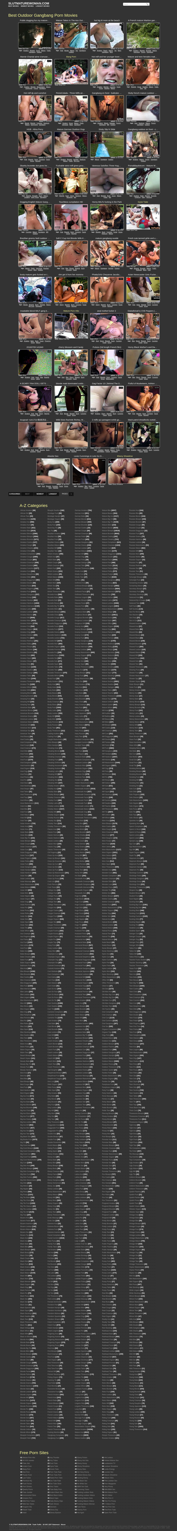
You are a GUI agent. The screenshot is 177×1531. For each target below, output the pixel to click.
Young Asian (133, 1377)
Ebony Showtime (83, 1466)
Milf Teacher (106, 806)
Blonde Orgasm (26, 1403)
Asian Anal (24, 826)
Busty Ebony (52, 705)
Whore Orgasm (134, 1308)
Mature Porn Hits (29, 1458)
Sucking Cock (134, 913)
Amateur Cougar (26, 557)
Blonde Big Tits (25, 1348)
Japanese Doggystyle (83, 1052)
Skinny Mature (134, 722)
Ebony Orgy (52, 1206)
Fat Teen (51, 1293)
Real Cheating (107, 1305)
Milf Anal (105, 710)
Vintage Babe (134, 1218)
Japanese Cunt (80, 1050)
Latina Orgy (79, 1212)
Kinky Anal (79, 1131)
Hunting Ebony (82, 1478)
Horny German (80, 844)
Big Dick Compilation (28, 1171)
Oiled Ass (105, 986)
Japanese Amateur (82, 1023)
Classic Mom (52, 844)
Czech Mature (53, 1055)
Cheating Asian (53, 748)
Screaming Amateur (136, 583)
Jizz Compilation (81, 1116)
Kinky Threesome (81, 1148)
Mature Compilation (109, 542)
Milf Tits (105, 812)
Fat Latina (51, 1273)
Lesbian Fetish (80, 1276)
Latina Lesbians (80, 1197)
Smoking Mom (134, 783)
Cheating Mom (53, 777)
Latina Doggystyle (81, 1186)
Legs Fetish (79, 1235)
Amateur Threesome (27, 681)
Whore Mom (133, 1305)
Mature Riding (107, 647)
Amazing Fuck (25, 699)
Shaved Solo (134, 661)
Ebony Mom (52, 1200)
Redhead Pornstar (108, 1363)
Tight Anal (133, 1125)
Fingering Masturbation (56, 1339)
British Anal (52, 557)
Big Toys (23, 1215)
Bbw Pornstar (25, 1018)
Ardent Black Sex (56, 1492)
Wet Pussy (133, 1284)
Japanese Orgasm (81, 1090)
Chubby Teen (52, 823)
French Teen (52, 1426)
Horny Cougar (80, 838)
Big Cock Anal (25, 1145)
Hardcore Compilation (83, 760)
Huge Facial (79, 913)
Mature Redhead (108, 644)
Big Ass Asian (25, 1099)
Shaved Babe (134, 629)
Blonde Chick (25, 1360)
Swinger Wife (134, 945)
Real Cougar (106, 1308)
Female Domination (55, 1302)
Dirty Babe (51, 1096)
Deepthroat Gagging (55, 1079)
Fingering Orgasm (54, 1342)
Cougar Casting (53, 910)
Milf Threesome (107, 809)
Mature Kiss (106, 594)
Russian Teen (134, 571)
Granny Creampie (81, 632)
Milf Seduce (106, 783)
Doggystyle (28, 88)
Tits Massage (134, 1154)
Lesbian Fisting (80, 1282)
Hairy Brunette (80, 699)
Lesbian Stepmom (81, 1357)
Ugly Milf (132, 1171)
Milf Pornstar (106, 774)
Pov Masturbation (108, 1186)
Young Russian (134, 1418)
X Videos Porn (109, 1504)
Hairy (143, 197)
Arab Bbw (24, 809)
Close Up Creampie (55, 861)
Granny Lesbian (81, 650)
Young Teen (133, 1426)
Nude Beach (106, 942)
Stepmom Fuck (134, 864)
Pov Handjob (107, 1183)
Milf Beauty (106, 719)
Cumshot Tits (52, 1018)
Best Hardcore (25, 1090)
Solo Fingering (134, 794)
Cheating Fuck (53, 760)
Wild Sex (132, 1360)
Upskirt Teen (133, 1203)
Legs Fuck (78, 1238)
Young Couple (134, 1397)
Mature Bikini (107, 525)
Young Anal (133, 1374)
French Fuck (52, 1409)
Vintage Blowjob (135, 1224)
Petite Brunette (107, 1108)
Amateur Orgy (25, 632)
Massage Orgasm (81, 1424)
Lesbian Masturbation (83, 1302)
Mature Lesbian (108, 603)
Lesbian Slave (80, 1342)
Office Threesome (108, 983)
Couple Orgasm (53, 937)
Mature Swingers (108, 687)
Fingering (137, 197)
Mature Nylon (107, 621)
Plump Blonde (107, 1119)
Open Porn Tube (110, 1513)
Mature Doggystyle (109, 554)
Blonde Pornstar (26, 1406)
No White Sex (82, 1484)
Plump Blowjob (107, 1122)
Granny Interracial (81, 647)
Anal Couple (24, 745)
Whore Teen (133, 1310)
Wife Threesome (135, 1334)
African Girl (24, 513)
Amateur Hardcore (27, 603)
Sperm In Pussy (135, 832)
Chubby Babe (53, 792)
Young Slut (133, 1421)
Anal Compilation (26, 742)
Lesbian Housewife (82, 1290)
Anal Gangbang (26, 763)
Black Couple (25, 1258)
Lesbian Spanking (81, 1351)
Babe (32, 341)
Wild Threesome (135, 1368)
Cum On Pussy (53, 997)
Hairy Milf (78, 728)
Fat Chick (51, 1267)
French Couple (53, 1406)
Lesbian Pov (79, 1331)
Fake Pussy (52, 1241)
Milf (108, 124)
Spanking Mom (134, 823)
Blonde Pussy (25, 1412)
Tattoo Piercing (134, 957)
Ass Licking (24, 945)
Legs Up (78, 1241)
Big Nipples (24, 1189)
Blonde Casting (26, 1357)
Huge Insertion (80, 916)
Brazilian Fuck (53, 539)
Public (48, 50)
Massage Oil (79, 1421)
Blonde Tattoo (25, 1424)
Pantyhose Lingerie (109, 1087)
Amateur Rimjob (26, 647)
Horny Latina (79, 850)
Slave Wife (133, 745)
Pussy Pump (106, 1282)
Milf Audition (106, 713)
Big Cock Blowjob (26, 1148)
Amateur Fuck (25, 592)
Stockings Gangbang (137, 879)
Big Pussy (24, 1195)
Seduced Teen (134, 603)
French (143, 52)
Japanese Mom (80, 1087)
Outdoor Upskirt (108, 1070)
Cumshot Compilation (55, 1012)
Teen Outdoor (134, 1061)
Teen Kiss (132, 1047)
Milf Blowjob (106, 725)
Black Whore (25, 1331)
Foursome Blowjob (54, 1389)
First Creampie (53, 1354)
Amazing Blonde (26, 693)
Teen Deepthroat (135, 1006)
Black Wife (24, 1334)
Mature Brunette (108, 534)
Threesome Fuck (135, 1119)
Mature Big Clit (107, 519)
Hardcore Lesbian (81, 763)
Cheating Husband (54, 768)
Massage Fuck (80, 1418)
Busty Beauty (52, 693)
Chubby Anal (52, 789)
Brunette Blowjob (54, 612)
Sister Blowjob (134, 684)
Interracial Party (80, 989)
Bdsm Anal (24, 1044)
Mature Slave (107, 661)
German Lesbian (81, 548)
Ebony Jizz (52, 1186)
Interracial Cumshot (82, 954)
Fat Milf (50, 1282)
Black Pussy (24, 1296)
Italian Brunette (80, 1009)
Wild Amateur (134, 1337)
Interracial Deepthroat (83, 957)
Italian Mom (79, 1021)
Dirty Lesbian (52, 1108)
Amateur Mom (25, 621)
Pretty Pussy (106, 1229)
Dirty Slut (51, 1116)
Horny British (79, 829)
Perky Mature (107, 1102)
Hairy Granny (80, 710)
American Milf (25, 725)
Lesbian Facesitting (82, 1270)
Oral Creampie (107, 1015)
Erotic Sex (51, 1221)
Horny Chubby (80, 835)
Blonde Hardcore (26, 1386)
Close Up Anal (53, 855)
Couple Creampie (54, 928)
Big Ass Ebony (25, 1113)
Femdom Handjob (54, 1308)
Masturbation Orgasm (83, 1426)
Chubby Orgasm (54, 815)
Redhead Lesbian (108, 1351)
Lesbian (91, 488)
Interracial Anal (80, 939)
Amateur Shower (26, 650)
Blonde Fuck (25, 1377)
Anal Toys (24, 797)
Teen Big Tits (134, 983)
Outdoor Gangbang (109, 1052)
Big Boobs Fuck (26, 1139)
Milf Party (105, 771)
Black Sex (24, 1299)
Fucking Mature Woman (86, 1504)
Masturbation (41, 87)
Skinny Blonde (134, 702)
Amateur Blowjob (26, 536)
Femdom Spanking (55, 1316)
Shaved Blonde (134, 641)
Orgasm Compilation (109, 1029)
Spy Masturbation (135, 847)
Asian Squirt (24, 922)
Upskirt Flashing (135, 1192)
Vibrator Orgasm (135, 1209)
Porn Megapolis (110, 1484)
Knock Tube (54, 1469)
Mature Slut (106, 664)
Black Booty (24, 1253)
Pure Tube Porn (56, 1475)
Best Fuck (24, 1087)
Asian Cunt (24, 850)
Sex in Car (133, 621)
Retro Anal (106, 1380)
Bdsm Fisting (25, 1047)
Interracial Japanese (82, 971)
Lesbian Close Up (81, 1258)
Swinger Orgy (134, 939)
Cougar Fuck (52, 916)
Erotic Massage (53, 1218)
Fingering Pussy (53, 1345)
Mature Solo (106, 670)
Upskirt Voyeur (134, 1206)
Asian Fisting (25, 861)
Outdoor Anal (107, 1041)
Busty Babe (52, 690)
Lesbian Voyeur (80, 1383)
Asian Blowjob (25, 841)
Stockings (69, 197)
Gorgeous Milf (80, 623)
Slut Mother (133, 757)
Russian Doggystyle (136, 531)
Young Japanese (135, 1406)
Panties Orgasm (108, 1079)
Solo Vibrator (134, 818)
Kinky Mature (79, 1142)
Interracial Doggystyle (83, 960)
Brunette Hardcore (54, 635)
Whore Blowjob (134, 1296)
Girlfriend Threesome (82, 594)
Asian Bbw (24, 835)
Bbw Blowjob (25, 971)
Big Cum (23, 1163)
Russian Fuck (134, 534)
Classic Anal (52, 829)
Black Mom (24, 1279)
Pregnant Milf (107, 1218)
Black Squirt (24, 1310)
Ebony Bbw (52, 1163)
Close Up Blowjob (54, 858)
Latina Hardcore (81, 1195)
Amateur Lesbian (26, 612)
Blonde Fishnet (25, 1374)
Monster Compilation (109, 876)
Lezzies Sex (108, 1472)
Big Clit (23, 1142)
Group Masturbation (82, 678)
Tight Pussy (133, 1142)
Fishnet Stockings (54, 1374)
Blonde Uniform (26, 1429)
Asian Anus (24, 829)
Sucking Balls (134, 902)
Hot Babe (78, 876)
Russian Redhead (135, 565)
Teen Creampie (134, 997)
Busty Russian (53, 725)
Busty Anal (51, 684)
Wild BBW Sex (109, 1489)
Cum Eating (52, 977)
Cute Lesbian (52, 1032)
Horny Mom (79, 858)
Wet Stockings (134, 1287)
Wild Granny (133, 1345)
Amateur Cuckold (26, 565)
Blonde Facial (25, 1371)
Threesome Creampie (137, 1116)
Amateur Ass (25, 522)
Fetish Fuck (52, 1325)
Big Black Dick (25, 1137)
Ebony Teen (52, 1212)
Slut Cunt (132, 754)
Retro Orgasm (107, 1409)
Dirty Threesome (54, 1122)
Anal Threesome (26, 794)
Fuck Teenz (81, 1507)
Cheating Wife (53, 783)
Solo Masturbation (136, 800)
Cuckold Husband (54, 968)
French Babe (52, 1400)
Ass (77, 50)
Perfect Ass (106, 1099)
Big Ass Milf (24, 1125)
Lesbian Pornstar (81, 1328)
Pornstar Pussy (107, 1160)
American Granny (26, 716)
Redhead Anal (107, 1331)
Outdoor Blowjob (108, 1044)
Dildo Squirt (52, 1090)
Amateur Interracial (27, 606)
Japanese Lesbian (81, 1073)
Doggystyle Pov (53, 1131)
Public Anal (106, 1235)
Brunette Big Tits (54, 606)
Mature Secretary (108, 652)
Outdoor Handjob (108, 1055)
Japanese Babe (80, 1032)
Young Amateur (135, 1371)
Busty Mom (52, 719)
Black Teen (24, 1319)
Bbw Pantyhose (26, 1015)
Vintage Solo (134, 1258)
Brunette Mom (53, 644)
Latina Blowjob (80, 1180)
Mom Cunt (106, 835)
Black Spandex (25, 1308)
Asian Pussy (24, 910)
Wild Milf (132, 1354)
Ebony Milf (51, 1197)
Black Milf (23, 1276)
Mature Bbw (106, 510)
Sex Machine (134, 615)
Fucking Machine (54, 1432)
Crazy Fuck (52, 945)
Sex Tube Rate (55, 1481)
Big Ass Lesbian (26, 1122)
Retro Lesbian (107, 1395)
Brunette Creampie (55, 621)
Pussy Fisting (107, 1264)
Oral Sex (105, 1026)
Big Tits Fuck (25, 1203)
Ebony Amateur (53, 1154)
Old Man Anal (107, 992)
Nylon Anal (106, 954)
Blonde (66, 50)
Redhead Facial (108, 1345)
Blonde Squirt (25, 1421)
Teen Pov (132, 1067)
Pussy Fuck (106, 1270)
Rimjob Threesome (109, 1435)
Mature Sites (109, 1478)
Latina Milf (78, 1203)
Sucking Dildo (134, 919)
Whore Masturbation (136, 1302)
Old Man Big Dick (108, 997)
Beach (105, 50)
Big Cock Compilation (28, 1151)
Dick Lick (51, 1081)
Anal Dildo (24, 751)
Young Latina (134, 1409)
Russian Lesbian (135, 542)
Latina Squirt (79, 1226)
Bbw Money (24, 1006)
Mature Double (107, 557)
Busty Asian (52, 687)
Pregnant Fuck (107, 1212)
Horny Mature (80, 852)
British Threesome (54, 592)
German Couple (81, 531)
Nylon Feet (106, 963)
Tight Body (133, 1134)
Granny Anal (79, 626)
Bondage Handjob (54, 516)
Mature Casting (107, 536)
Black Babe (24, 1244)
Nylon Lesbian (107, 968)
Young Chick (134, 1395)
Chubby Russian (54, 818)
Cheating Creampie (55, 757)
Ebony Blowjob (53, 1166)
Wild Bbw (132, 1339)
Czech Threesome (54, 1067)
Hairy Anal (78, 687)
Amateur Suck (25, 667)
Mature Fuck (106, 577)
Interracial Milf (80, 977)
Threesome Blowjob (136, 1113)
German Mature (80, 551)
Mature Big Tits (107, 522)
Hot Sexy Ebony (83, 1472)
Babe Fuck (24, 960)
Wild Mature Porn (110, 1492)
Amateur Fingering (27, 589)
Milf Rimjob (106, 780)
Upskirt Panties (134, 1197)
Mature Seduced (108, 655)
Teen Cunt (133, 1003)
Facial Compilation (54, 1235)
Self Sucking (134, 609)
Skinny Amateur (135, 690)
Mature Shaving (108, 658)
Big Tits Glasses (26, 1206)
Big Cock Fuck (25, 1157)
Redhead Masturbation (110, 1354)
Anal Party (24, 774)
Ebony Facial (52, 1174)
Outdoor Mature (108, 1061)
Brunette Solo (53, 661)
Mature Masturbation (109, 609)
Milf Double (106, 739)
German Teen (80, 565)
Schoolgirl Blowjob (136, 577)
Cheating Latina (53, 771)
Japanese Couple (81, 1044)
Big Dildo (23, 1183)
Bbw (67, 268)
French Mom (52, 1424)
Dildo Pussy (52, 1087)
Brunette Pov (52, 652)
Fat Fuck (51, 1270)
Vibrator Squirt (134, 1212)
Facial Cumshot (53, 1238)
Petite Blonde (107, 1105)
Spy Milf (132, 850)
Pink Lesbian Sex (110, 1481)
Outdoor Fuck (107, 1050)
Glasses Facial (80, 603)
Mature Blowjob (108, 531)
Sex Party (132, 618)
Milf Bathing (106, 716)
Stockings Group (135, 881)
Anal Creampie (25, 748)
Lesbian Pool (79, 1325)
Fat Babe (51, 1258)
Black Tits (23, 1325)
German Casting (81, 528)
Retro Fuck (106, 1392)
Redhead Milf (107, 1357)
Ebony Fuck (52, 1177)
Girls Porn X (108, 1498)
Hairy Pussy (79, 731)
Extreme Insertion (54, 1232)
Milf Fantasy (106, 742)
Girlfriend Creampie (82, 589)
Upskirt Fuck (134, 1195)
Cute (149, 270)
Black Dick (24, 1261)
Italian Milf (78, 1018)
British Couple (53, 563)
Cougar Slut (52, 922)
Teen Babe (133, 977)
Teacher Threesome (136, 966)
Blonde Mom (25, 1400)
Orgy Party (106, 1035)
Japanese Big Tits (81, 1035)
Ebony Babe (52, 1160)
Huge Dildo (79, 908)
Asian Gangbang (26, 867)
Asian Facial (24, 855)
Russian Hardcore (136, 539)
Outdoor (39, 52)
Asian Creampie (26, 847)
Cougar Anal (52, 908)
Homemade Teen (81, 815)
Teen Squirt (133, 1081)
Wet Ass (132, 1276)
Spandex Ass (134, 821)
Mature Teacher (108, 693)
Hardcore (46, 123)
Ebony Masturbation (55, 1192)
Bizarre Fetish (25, 1221)
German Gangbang (82, 542)
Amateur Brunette (26, 539)
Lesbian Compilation (82, 1261)
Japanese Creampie (82, 1047)
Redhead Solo (107, 1368)
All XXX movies (28, 1460)
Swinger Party (134, 942)
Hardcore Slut (80, 774)
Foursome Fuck (53, 1392)
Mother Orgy (106, 913)
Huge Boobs (79, 899)
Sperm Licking (134, 835)
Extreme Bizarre (53, 1226)
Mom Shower (107, 858)
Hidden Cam (79, 780)
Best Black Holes (56, 1495)
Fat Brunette (52, 1264)
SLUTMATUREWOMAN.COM (20, 1524)
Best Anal (23, 1073)
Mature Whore (107, 707)
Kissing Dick (79, 1154)
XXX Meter (108, 1495)
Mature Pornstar (108, 638)
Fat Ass (50, 1255)
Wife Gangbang (135, 1328)
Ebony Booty (52, 1168)
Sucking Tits (133, 925)
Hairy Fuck (79, 707)
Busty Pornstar (53, 722)
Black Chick (24, 1255)
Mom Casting (107, 826)
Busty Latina (52, 710)
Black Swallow (25, 1316)
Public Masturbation (109, 1253)
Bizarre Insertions (26, 1224)
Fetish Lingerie (53, 1331)
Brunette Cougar (54, 618)
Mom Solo (106, 861)
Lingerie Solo (79, 1400)
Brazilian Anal (53, 536)
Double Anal (52, 1134)
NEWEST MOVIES (27, 6)
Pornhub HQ (27, 1481)
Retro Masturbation (109, 1397)
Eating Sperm (53, 1151)
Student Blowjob (135, 893)
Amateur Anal (25, 519)
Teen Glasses (134, 1038)
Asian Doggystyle (26, 852)
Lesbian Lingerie (81, 1296)
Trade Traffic (37, 1524)
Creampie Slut (53, 963)
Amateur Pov (25, 638)
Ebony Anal (52, 1157)
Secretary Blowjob (136, 589)
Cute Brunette (53, 1029)
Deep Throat (35, 197)
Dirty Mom (51, 1113)
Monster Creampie (109, 879)
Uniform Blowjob (135, 1177)
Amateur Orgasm (26, 629)
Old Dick (105, 989)
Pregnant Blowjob (108, 1206)
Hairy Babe (79, 693)
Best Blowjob (25, 1081)
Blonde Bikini (25, 1351)
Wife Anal (132, 1319)
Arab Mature (24, 815)
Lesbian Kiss (79, 1293)
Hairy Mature (79, 725)
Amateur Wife (25, 690)
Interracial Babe (80, 942)
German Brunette (81, 525)
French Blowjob (53, 1403)
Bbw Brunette (25, 974)
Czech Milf (51, 1058)
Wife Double (133, 1325)
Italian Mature (80, 1015)
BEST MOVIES (13, 6)
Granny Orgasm (81, 655)
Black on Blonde (26, 1337)
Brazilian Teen (53, 551)
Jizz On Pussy (80, 1119)
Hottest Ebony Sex (84, 1475)
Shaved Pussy (134, 658)
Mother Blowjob (108, 896)
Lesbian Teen (80, 1371)
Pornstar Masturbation (110, 1154)
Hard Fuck (78, 751)
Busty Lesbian (53, 713)
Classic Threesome (55, 850)
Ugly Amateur (134, 1163)
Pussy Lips (106, 1276)
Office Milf (105, 980)
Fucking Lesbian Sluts (85, 1492)
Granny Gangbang (81, 641)
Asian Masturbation (27, 884)
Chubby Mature (53, 809)
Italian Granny (80, 1012)
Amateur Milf (25, 618)
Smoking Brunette (135, 774)
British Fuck (52, 568)
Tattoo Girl (133, 951)
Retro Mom (106, 1406)
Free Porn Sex (109, 1507)
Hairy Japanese (80, 713)
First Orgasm (52, 1360)
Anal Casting (25, 739)
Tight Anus (133, 1128)
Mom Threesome (108, 867)
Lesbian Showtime (111, 1466)
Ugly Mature (133, 1168)
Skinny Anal (133, 693)
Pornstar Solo (107, 1166)
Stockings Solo (134, 884)
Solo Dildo (133, 792)
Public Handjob (107, 1250)
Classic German (53, 835)
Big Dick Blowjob (26, 1168)
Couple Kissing (53, 934)
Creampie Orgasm (54, 957)
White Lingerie (134, 1290)
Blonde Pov (24, 1409)
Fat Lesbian (52, 1276)
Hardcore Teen (80, 777)
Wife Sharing (134, 1331)
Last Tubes (27, 1478)
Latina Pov (79, 1218)
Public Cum (106, 1238)
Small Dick (133, 760)
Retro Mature (107, 1400)
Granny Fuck (79, 638)
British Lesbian (53, 574)
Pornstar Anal (107, 1139)
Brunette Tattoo (53, 667)
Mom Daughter (107, 838)
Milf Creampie (107, 731)
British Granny (53, 571)
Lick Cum (78, 1392)
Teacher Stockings (136, 963)
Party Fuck (106, 1090)
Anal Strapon (25, 789)
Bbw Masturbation (27, 1000)
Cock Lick (51, 881)
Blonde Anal (24, 1339)
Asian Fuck (24, 864)
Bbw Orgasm (25, 1009)
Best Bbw (23, 1079)
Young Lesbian (134, 1412)
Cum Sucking (52, 1003)
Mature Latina (107, 600)
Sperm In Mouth (135, 829)
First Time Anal (53, 1366)
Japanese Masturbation (83, 1079)
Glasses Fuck (80, 606)
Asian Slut (24, 916)
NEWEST (40, 494)
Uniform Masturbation (137, 1186)
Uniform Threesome (136, 1189)
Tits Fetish (133, 1151)
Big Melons (24, 1186)
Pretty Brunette (107, 1224)
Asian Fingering (26, 858)
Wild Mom (133, 1357)
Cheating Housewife (55, 765)
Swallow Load (134, 928)
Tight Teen (133, 1145)
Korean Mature (80, 1168)
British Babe (52, 560)
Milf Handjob (106, 754)
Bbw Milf (23, 1003)
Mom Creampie (107, 832)
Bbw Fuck (24, 986)
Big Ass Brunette (26, 1108)
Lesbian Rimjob (80, 1337)
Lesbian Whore (80, 1386)
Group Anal (79, 670)
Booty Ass (51, 522)
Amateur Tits (25, 684)
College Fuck (52, 893)
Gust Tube (54, 1463)
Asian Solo (24, 919)
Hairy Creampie (80, 705)
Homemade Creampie (83, 794)
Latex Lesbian (80, 1171)
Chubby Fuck (52, 800)
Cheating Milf (52, 774)
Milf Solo (105, 786)
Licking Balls (79, 1395)
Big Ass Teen (25, 1134)
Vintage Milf (133, 1244)
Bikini (119, 50)
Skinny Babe (134, 699)
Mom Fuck (106, 844)
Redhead (139, 270)
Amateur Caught (26, 545)
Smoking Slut (134, 786)
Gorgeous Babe (80, 612)
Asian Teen (24, 925)
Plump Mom (106, 1134)
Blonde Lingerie (26, 1395)
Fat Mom (51, 1284)
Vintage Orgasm (135, 1250)
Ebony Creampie (54, 1171)
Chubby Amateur (54, 786)
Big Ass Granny (26, 1119)
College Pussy (53, 896)
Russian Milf (133, 551)
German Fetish (80, 536)
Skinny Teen (133, 731)
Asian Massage (26, 881)
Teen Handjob (134, 1044)
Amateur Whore (26, 687)
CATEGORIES (14, 494)
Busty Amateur (53, 681)
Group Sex (79, 681)
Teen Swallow (134, 1093)
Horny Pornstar (80, 864)
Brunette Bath (53, 600)
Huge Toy (78, 928)
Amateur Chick (25, 551)
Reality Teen (106, 1322)
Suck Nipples (134, 899)
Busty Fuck (52, 707)
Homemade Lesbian (82, 806)
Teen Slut (132, 1076)
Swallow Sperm (135, 931)
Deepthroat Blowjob (55, 1073)
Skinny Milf (133, 725)
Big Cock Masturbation (28, 1160)
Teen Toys (133, 1105)
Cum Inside (52, 986)
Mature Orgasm (108, 626)
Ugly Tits (132, 1174)
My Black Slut (82, 1481)
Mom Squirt (106, 864)
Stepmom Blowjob (136, 861)
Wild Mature (133, 1351)
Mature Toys (106, 699)
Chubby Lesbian (54, 806)
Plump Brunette (108, 1125)
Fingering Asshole (54, 1337)
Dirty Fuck (51, 1105)
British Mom (52, 583)
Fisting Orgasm (53, 1377)
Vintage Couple (135, 1226)
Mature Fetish (107, 565)
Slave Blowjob (134, 736)
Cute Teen (51, 1038)
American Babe (26, 707)
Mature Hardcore (108, 589)
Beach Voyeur (25, 1058)
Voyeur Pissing (134, 1270)
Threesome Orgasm (136, 1122)
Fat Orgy (51, 1287)
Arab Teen (24, 821)
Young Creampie (135, 1400)
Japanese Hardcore (82, 1061)
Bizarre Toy (24, 1235)
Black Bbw (24, 1247)
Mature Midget (107, 612)
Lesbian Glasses (81, 1284)
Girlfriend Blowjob (81, 586)
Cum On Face (53, 992)
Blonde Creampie (26, 1366)
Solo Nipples (134, 803)
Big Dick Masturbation (28, 1180)
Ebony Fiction (82, 1458)
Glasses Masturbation (83, 609)
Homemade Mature (82, 809)
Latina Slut (79, 1221)
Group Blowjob (80, 673)
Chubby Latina (53, 803)
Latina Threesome (81, 1232)
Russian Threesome (136, 574)
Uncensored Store (29, 1495)
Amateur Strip (25, 664)
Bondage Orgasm (54, 519)
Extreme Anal (52, 1224)
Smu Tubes (54, 1487)
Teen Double (134, 1015)
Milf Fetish (106, 745)
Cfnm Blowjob (53, 742)
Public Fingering (108, 1244)
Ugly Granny (134, 1166)
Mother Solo (106, 916)
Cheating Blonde (54, 751)
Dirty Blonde (52, 1099)
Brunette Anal (53, 594)
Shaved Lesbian (135, 650)
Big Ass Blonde (26, 1105)
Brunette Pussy (53, 655)
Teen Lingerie (134, 1050)
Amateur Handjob (26, 600)
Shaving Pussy (134, 670)
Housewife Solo (80, 893)
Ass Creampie (25, 934)
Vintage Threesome (136, 1264)
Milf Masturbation (108, 763)
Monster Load (107, 884)
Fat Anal (51, 1253)
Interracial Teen (80, 994)
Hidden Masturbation (82, 783)
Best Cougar (25, 1084)
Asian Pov (24, 908)
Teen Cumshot (134, 1000)
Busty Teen (52, 728)
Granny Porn (82, 1510)
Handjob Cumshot (81, 742)
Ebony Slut (52, 1209)
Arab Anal (24, 806)
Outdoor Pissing (108, 1064)
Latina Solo (79, 1224)
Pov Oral (105, 1189)
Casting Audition (54, 734)
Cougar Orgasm (53, 919)
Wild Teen (132, 1366)
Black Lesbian (25, 1270)
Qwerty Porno (28, 1489)
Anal (61, 50)
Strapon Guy (134, 890)
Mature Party (107, 635)
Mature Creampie (108, 545)
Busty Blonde (52, 696)
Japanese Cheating (82, 1041)
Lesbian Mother (80, 1310)
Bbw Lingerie (25, 997)
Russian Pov (134, 563)
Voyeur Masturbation (137, 1267)
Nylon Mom (106, 971)
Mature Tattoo (107, 690)
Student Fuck (134, 896)
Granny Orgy (79, 658)
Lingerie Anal (79, 1397)
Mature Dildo (106, 551)
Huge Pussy (79, 922)
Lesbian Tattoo (80, 1368)
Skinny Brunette (135, 707)
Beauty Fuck (25, 1067)
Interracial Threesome (83, 997)
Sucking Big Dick (135, 908)
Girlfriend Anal (80, 583)
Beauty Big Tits (25, 1064)
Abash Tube (27, 1510)
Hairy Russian (80, 734)
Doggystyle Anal (53, 1125)
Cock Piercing (53, 884)
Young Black (133, 1386)
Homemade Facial (81, 797)
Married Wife (79, 1415)
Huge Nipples (80, 919)
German (110, 268)
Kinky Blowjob (80, 1134)
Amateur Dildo (25, 577)
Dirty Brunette (53, 1102)
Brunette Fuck (53, 629)
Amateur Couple (26, 560)
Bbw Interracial (25, 989)
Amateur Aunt (25, 525)
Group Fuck (79, 676)
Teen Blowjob (134, 986)
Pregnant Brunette (108, 1209)
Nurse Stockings (108, 951)
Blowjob (32, 50)
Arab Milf (23, 818)
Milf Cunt (105, 734)
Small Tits (132, 765)
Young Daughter (135, 1403)
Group (38, 50)
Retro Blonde (107, 1383)
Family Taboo (52, 1247)
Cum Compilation (54, 974)
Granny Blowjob (81, 629)
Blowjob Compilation (27, 1435)
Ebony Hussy (82, 1463)
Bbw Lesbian (25, 994)
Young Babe (133, 1380)
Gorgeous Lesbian (81, 621)
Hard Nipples (79, 754)
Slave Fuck (133, 739)
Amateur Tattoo (26, 676)
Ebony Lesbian (53, 1189)
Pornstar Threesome (109, 1171)
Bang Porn (27, 1469)
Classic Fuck (52, 832)
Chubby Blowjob (54, 794)
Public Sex (106, 1255)
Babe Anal (24, 951)
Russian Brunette (135, 522)
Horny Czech (79, 841)
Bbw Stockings (25, 1032)
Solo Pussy (133, 809)
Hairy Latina (79, 716)
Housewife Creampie (82, 881)
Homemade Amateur (82, 789)
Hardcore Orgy (80, 771)
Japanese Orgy (80, 1093)
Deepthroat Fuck (54, 1076)
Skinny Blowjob (134, 705)
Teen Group (133, 1041)
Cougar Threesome (55, 925)
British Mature (53, 577)
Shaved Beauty (134, 635)
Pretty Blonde (107, 1221)
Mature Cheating (108, 539)
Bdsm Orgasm (25, 1050)
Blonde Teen (25, 1426)
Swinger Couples (135, 937)
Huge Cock (79, 902)
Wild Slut (132, 1363)
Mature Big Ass (107, 516)
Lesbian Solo (79, 1348)
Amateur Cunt (25, 571)
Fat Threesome (53, 1296)
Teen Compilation (135, 994)
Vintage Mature (134, 1241)
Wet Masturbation (135, 1279)
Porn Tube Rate (56, 1472)
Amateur (25, 50)
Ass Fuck (23, 942)
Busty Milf (51, 716)
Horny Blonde (80, 826)
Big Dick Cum (25, 1174)
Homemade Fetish (81, 800)
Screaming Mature (136, 586)
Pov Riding (106, 1195)
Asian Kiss (24, 876)
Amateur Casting (26, 542)
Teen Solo (133, 1079)
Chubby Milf (52, 812)
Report (21, 46)
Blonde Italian (25, 1389)
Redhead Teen (107, 1371)
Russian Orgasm (135, 560)
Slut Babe (132, 751)
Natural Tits (106, 937)
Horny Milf (78, 855)
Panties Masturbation (110, 1076)
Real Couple (106, 1310)
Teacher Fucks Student (137, 960)
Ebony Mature (53, 1195)
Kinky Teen (79, 1145)
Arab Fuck (24, 812)
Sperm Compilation (136, 826)
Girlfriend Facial (80, 592)
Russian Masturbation (137, 545)
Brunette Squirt (53, 664)
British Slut (51, 586)
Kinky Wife (79, 1151)
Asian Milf (24, 890)
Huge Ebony (79, 910)
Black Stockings (26, 1313)
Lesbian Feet (79, 1273)
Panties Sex (106, 1081)
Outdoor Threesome (109, 1067)
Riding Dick (106, 1424)
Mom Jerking (107, 847)
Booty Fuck (52, 525)
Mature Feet (106, 563)
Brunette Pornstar (54, 650)
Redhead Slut (107, 1366)
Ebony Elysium (55, 1513)
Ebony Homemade (54, 1183)
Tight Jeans (133, 1137)
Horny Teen (79, 870)
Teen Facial (133, 1018)
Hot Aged (80, 1513)
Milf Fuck (105, 748)
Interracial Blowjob (81, 945)
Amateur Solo (25, 655)
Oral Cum (105, 1018)
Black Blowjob (25, 1250)
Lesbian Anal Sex (81, 1244)
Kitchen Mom (79, 1163)
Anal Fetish (24, 754)
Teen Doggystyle (135, 1012)
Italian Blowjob (80, 1006)
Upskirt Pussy (134, 1200)
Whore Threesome (136, 1313)
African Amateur (26, 510)
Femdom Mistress (54, 1313)
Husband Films (80, 931)
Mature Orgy (106, 629)
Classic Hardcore (54, 838)
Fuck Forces (27, 1484)
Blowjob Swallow (54, 510)
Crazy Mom (52, 951)
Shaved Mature (134, 652)
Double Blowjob (53, 1137)
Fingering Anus (53, 1334)
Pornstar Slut (107, 1163)
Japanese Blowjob (81, 1038)
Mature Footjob (107, 574)
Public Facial (106, 1241)
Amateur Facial (26, 586)
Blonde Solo (24, 1418)
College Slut (52, 899)
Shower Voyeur (134, 681)
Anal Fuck (24, 760)
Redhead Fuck (107, 1348)
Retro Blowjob (107, 1386)
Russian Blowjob (135, 519)
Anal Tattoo (24, 792)
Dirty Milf (51, 1110)
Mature (43, 50)
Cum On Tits (52, 1000)
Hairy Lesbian (80, 719)
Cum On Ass (52, 989)
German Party (80, 560)
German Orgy (80, 557)
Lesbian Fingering (81, 1279)
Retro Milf (105, 1403)
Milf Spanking (107, 789)
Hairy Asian (79, 690)
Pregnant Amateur (108, 1203)
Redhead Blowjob (108, 1337)
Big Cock (77, 161)
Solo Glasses (134, 797)
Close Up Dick (53, 867)
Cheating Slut (53, 780)
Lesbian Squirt (80, 1354)
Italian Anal (79, 1003)
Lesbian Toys (79, 1380)
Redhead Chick (107, 1339)
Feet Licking (52, 1299)
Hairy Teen (79, 736)
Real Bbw (105, 1293)
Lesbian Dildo (80, 1267)
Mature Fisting (107, 571)
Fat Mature (52, 1279)
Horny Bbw (79, 823)
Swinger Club (134, 934)
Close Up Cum (53, 864)
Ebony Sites (81, 1469)
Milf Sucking (106, 800)
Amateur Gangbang (27, 594)
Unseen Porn (27, 1498)
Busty (36, 159)
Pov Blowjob (106, 1174)
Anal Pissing (24, 777)
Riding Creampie (108, 1421)
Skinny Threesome (136, 734)
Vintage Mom (134, 1247)
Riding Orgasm (107, 1432)
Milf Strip (105, 797)
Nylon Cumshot (107, 960)
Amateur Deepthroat (27, 574)
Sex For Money (134, 612)
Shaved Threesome (136, 667)
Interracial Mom (80, 980)
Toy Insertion (134, 1157)
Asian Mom (24, 893)
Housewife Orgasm (82, 890)
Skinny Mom (133, 728)
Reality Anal (106, 1319)
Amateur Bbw (25, 531)
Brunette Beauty (53, 603)
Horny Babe (79, 821)
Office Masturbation (109, 977)
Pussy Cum (106, 1261)
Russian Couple (135, 528)
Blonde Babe (25, 1342)
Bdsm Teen (24, 1052)
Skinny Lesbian (134, 716)
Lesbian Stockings (81, 1360)
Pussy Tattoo (106, 1287)
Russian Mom (134, 554)
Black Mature (25, 1273)
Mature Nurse (107, 618)
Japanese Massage (82, 1076)
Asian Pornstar (25, 905)
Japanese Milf (80, 1084)
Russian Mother (135, 557)
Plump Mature (107, 1128)
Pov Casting (106, 1177)
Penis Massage (107, 1096)
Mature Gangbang (108, 580)
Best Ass (23, 1076)
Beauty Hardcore (26, 1070)
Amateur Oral (25, 626)
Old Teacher (106, 1009)
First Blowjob (52, 1351)
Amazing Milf (25, 702)
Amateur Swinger (26, 673)
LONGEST (53, 494)
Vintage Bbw (134, 1221)
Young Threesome (136, 1429)
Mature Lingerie (108, 606)
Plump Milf (106, 1131)
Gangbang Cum (53, 1438)
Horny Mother (80, 861)
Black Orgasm (25, 1284)
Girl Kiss (78, 580)
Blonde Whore (25, 1432)
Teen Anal (133, 971)
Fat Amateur (52, 1250)
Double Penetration (55, 1142)
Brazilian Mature (54, 545)
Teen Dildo (133, 1009)
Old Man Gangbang (109, 1003)
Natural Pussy (107, 931)
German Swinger (81, 563)
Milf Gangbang (107, 751)
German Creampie (81, 534)
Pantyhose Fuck (108, 1084)
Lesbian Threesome (82, 1374)
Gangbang (32, 52)
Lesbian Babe (80, 1250)
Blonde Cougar (25, 1363)
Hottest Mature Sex (111, 1460)
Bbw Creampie (25, 980)
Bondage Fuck (53, 513)
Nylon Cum (106, 957)
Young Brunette (135, 1392)
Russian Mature (135, 548)
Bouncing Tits (53, 528)
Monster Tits (106, 890)
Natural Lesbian (108, 925)
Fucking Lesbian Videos (86, 1495)
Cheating (27, 197)
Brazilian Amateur (54, 534)
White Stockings (135, 1293)
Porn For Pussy (110, 1501)
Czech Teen (52, 1064)
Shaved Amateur (135, 623)
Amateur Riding (26, 644)
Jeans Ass (78, 1110)
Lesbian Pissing (80, 1322)
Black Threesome (26, 1322)
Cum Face (51, 980)
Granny (30, 270)
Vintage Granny (135, 1232)
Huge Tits (78, 925)
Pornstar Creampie (109, 1148)
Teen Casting (134, 989)
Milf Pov (105, 777)
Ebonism (53, 1507)
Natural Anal (106, 919)
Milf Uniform (106, 815)
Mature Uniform (108, 702)
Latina (38, 379)
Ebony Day (54, 1510)
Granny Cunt (79, 635)
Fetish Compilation (54, 1322)
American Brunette (27, 713)
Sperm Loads (134, 838)
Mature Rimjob (107, 650)
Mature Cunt (106, 548)
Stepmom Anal (134, 858)
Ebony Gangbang (54, 1180)
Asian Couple (25, 844)
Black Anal (24, 1238)
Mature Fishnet (107, 568)
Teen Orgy (133, 1058)
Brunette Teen (53, 670)
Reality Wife (106, 1325)
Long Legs (79, 1412)
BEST (27, 494)
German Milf (79, 554)
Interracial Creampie (82, 951)
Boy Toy (50, 531)
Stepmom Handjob (136, 867)
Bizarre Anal (24, 1218)
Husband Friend (81, 934)
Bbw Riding (24, 1023)
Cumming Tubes (83, 1489)
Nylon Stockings (108, 974)
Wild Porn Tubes (29, 1501)
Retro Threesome (108, 1415)
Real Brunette (107, 1299)
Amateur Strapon (26, 661)
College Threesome (55, 905)
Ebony (62, 305)
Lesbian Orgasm (81, 1313)
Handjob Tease (80, 745)
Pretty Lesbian (107, 1226)
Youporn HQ (27, 1507)
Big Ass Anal (25, 1096)
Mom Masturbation (109, 850)
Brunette (148, 50)
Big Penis (23, 1192)
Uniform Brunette (135, 1180)
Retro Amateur (107, 1377)
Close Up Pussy (53, 879)
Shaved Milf (133, 655)
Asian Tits (24, 928)
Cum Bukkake (53, 971)
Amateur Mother (26, 623)
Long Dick (78, 1409)
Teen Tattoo (133, 1096)
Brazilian (46, 268)
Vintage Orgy (134, 1253)
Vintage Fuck (134, 1229)
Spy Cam (132, 844)
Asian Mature (25, 887)
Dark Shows (54, 1504)
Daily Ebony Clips (56, 1501)
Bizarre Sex (24, 1232)
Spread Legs (134, 841)
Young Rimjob (134, 1415)
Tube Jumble (27, 1492)
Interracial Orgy (80, 986)
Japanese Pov (80, 1096)
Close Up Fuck (53, 870)
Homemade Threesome (83, 818)
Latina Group (79, 1192)
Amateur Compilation (28, 554)
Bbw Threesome (26, 1041)
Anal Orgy (24, 771)
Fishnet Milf (52, 1371)
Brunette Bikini (53, 609)
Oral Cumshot (107, 1021)
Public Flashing (107, 1247)
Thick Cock (133, 1110)
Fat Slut (50, 1290)
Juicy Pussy (79, 1128)
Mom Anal (105, 821)
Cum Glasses (53, 983)
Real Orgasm (107, 1316)
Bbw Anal (23, 968)
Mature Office (107, 623)
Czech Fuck (52, 1050)
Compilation (100, 451)
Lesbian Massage (81, 1299)
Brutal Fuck (52, 678)
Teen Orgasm (134, 1055)
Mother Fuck (106, 905)
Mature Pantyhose (108, 632)
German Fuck (80, 539)
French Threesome (55, 1429)
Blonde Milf (24, 1397)
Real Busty (106, 1302)
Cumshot (112, 87)
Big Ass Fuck (25, 1116)
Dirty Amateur (53, 1093)
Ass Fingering (25, 937)
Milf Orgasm (106, 765)
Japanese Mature (81, 1081)
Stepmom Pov (134, 870)
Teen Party (133, 1064)
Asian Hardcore (26, 873)
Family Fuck (52, 1244)
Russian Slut (134, 568)
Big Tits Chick (25, 1200)
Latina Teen (79, 1229)
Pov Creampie (107, 1180)
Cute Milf (51, 1035)
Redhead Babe (107, 1334)
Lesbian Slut (79, 1345)
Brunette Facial (53, 626)
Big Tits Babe (25, 1197)
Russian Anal (134, 510)
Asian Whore (25, 931)
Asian (142, 196)
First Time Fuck (53, 1368)
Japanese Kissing (81, 1070)
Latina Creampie (81, 1183)
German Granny (81, 545)
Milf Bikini (105, 722)
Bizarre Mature (25, 1229)
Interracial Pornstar (82, 992)
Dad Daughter (53, 1070)
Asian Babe (24, 832)
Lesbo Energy (109, 1469)
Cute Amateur (53, 1021)
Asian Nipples (25, 896)
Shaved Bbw (134, 632)
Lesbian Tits (79, 1377)
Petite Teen (106, 1110)
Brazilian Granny (54, 542)
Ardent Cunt (27, 1466)
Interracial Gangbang (82, 968)
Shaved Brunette (135, 644)
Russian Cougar (135, 525)
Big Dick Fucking (26, 1177)
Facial (118, 87)
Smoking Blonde (135, 768)
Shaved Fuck (134, 647)
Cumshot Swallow (54, 1015)
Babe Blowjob (25, 954)
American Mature (26, 722)
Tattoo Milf (133, 954)
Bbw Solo (23, 1026)
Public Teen (106, 1258)
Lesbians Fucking (81, 1389)
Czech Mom (52, 1061)
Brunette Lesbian (54, 638)
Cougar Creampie (54, 913)
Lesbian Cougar (81, 1264)
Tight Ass (132, 1131)
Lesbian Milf (79, 1305)
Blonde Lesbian (26, 1392)
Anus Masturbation (27, 803)
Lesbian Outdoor (81, 1319)
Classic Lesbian (53, 841)
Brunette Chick (53, 615)
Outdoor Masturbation (110, 1058)
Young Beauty (134, 1383)
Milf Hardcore (107, 757)
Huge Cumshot (80, 905)
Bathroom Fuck (26, 966)
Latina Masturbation (82, 1200)
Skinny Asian (134, 696)
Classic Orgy (52, 847)
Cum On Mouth (53, 994)
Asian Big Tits (25, 838)
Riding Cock (106, 1418)
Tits (115, 50)
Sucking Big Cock (135, 905)
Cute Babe (51, 1023)
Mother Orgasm (108, 910)
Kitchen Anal (79, 1157)
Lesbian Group (80, 1287)
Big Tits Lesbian (26, 1209)
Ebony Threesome (54, 1215)
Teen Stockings (134, 1084)
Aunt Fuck (24, 948)
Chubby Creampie (54, 797)
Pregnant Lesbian (108, 1215)
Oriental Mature (108, 1038)
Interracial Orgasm (81, 983)
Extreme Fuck (53, 1229)
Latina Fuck (79, 1189)
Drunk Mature (53, 1145)
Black (71, 124)
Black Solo (24, 1305)
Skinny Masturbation (136, 719)
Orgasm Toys (107, 1032)
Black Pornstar (25, 1290)
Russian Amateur (108, 1438)
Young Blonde (134, 1389)
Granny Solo (79, 661)
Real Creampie (107, 1313)
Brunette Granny (54, 632)
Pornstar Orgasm (108, 1157)
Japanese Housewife (82, 1064)
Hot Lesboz (108, 1458)
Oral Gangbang (107, 1023)
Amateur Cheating (27, 548)
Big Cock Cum (25, 1154)
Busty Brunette (53, 699)
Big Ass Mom (25, 1128)
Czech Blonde (53, 1044)
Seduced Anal (134, 597)
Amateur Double (26, 583)
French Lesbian (53, 1415)
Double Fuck (52, 1139)
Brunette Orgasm (54, 647)
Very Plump (108, 1487)
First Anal (51, 1348)
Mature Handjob (108, 586)
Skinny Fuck (133, 710)
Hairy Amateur (80, 684)
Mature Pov (106, 641)
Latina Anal (79, 1174)
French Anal (52, 1397)
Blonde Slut (24, 1415)
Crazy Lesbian (53, 948)
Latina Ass (78, 1177)
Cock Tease (52, 887)
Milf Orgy (105, 768)
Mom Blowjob (107, 823)
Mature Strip (106, 678)
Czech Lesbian (53, 1052)
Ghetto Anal (79, 571)
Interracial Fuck (80, 966)
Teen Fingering (134, 1023)
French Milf (52, 1421)
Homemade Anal (81, 792)
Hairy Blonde (79, 696)
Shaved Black (134, 638)
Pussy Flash (106, 1267)
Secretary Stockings (136, 594)
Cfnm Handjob (53, 745)
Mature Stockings (108, 676)
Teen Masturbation (136, 1052)
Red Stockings (107, 1328)
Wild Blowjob (134, 1342)
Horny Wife (79, 873)
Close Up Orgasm (54, 876)
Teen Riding (133, 1073)
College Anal (52, 890)
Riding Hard (106, 1429)
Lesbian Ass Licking (82, 1247)
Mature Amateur (81, 1429)
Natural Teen (106, 934)
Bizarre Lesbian (26, 1226)
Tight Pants (133, 1139)
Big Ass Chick (25, 1110)
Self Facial (133, 606)
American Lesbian (27, 719)
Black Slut (24, 1302)
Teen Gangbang (135, 1035)
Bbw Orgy (24, 1012)
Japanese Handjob (82, 1058)
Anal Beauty (24, 736)
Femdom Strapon (54, 1319)
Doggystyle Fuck (54, 1128)
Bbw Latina (24, 992)
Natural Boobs (107, 922)
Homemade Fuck (81, 803)
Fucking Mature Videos (85, 1501)
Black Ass (24, 1241)
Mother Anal (106, 893)
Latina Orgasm (80, 1209)
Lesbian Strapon (81, 1363)
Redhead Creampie (109, 1342)
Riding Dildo (106, 1426)
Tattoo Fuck (133, 948)
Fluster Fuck (27, 1475)
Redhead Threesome (110, 1374)
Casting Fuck (52, 736)
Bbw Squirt (24, 1029)
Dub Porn (26, 1472)
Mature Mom (106, 615)
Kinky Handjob (80, 1137)
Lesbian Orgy (80, 1316)
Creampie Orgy (53, 960)
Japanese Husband (82, 1067)
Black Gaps (54, 1498)
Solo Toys (132, 815)
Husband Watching (82, 937)
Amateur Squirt (25, 658)
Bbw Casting (25, 977)
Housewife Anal (80, 879)
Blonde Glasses (26, 1380)
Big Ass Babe (25, 1102)
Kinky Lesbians (80, 1139)
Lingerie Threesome (82, 1406)
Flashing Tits (52, 1380)
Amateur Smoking (26, 652)
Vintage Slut (133, 1255)
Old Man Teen (107, 1006)
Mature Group (107, 583)
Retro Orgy (106, 1412)
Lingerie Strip (80, 1403)
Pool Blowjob (107, 1137)
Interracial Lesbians (82, 974)
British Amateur (53, 554)
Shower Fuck (134, 673)
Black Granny (25, 1267)
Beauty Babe (25, 1061)
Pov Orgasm (106, 1192)
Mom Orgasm (107, 852)
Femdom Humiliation (55, 1310)
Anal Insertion (25, 765)
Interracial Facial (81, 963)
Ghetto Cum (79, 574)
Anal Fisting (24, 757)
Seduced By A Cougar (137, 600)
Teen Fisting (133, 1029)
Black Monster (25, 1282)
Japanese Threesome (83, 1108)
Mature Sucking (108, 681)
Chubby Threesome (55, 826)
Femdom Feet (53, 1305)
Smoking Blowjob (135, 771)
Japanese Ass (80, 1029)
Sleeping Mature (135, 748)
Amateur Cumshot (27, 568)
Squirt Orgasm (134, 852)
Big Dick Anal (25, 1166)
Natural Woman (108, 939)
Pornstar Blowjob (108, 1145)
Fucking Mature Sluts (85, 1498)
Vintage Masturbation (137, 1238)
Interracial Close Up (82, 948)
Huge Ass (78, 896)
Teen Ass (132, 974)
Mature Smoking (108, 667)
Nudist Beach (107, 945)
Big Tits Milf (24, 1212)
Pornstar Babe (107, 1142)
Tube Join (26, 1463)
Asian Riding (25, 913)
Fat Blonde (52, 1261)
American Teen (25, 734)
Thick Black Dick (135, 1108)
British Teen (52, 589)
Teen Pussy (133, 1070)
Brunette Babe (53, 597)
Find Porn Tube (110, 1510)
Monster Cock (107, 873)
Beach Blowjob (25, 1055)
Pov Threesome (108, 1200)
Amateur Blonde (26, 534)
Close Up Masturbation (56, 873)
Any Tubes (54, 1460)
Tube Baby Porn (56, 1489)
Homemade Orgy (81, 812)
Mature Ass (79, 1435)
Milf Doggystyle (107, 736)
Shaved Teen (134, 664)
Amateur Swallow (26, 670)
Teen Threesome (135, 1099)
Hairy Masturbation (82, 722)
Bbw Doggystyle (26, 983)
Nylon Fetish (106, 966)
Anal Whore (24, 800)
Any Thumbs (54, 1458)
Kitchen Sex (79, 1166)
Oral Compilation (108, 1012)
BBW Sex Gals (82, 1487)
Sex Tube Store (55, 1484)
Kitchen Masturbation (82, 1160)
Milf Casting (106, 728)
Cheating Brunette (54, 754)
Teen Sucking (134, 1090)
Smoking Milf (134, 780)
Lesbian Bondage (81, 1255)
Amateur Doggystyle (27, 580)
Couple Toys (52, 942)
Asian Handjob (25, 870)
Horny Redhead (80, 867)
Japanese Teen (80, 1105)
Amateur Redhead (27, 641)
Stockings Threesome (137, 887)
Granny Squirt (80, 664)
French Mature (53, 1418)
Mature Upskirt (107, 705)
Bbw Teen (24, 1038)
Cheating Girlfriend (54, 763)
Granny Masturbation (82, 652)
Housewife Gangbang (83, 884)
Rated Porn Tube (56, 1478)
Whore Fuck (133, 1299)
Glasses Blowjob (81, 600)
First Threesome (54, 1363)
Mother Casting (107, 899)
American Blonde (26, 710)
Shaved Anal (134, 626)
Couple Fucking (53, 931)
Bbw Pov (23, 1021)
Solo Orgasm (134, 806)
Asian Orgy (24, 902)
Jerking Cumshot (81, 1113)
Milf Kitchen (106, 760)
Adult (24, 1513)
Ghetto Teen (79, 577)
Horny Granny (80, 847)
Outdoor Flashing (108, 1047)
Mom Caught (107, 829)
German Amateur (81, 510)
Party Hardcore (107, 1093)
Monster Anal (107, 870)
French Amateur (53, 1395)
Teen (141, 88)
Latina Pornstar (80, 1215)
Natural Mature (107, 928)
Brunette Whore (53, 676)
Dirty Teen (51, 1119)
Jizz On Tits (79, 1122)
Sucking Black (134, 910)
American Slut (25, 731)
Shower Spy (133, 678)
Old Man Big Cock (108, 994)
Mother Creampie (108, 902)
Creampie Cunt (53, 954)
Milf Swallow (106, 803)
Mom (111, 52)
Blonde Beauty (25, 1345)
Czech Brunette (53, 1047)
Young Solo (133, 1424)
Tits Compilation (135, 1148)
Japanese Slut (80, 1099)
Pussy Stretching (108, 1284)
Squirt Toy (133, 855)
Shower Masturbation (137, 676)
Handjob (106, 88)
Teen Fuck (133, 1032)
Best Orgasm (25, 1093)
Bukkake (112, 123)
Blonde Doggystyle (27, 1368)
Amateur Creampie (27, 563)
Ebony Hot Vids (83, 1460)
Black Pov (24, 1293)
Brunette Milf (52, 641)
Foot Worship (52, 1386)
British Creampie (54, 565)
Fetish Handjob (53, 1328)
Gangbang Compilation (56, 1435)
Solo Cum (133, 789)
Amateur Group (26, 597)
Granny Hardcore (81, 644)
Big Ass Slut (24, 1131)
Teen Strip (133, 1087)
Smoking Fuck (134, 777)
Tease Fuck (133, 968)
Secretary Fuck (134, 592)
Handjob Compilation (82, 739)
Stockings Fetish (135, 876)
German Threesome (82, 568)
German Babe (80, 516)
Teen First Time (135, 1026)
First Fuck (51, 1357)
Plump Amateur (107, 1116)
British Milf (51, 580)
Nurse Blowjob (107, 948)
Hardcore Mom (80, 765)
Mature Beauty (107, 513)
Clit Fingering (52, 852)
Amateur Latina (26, 609)
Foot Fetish (52, 1383)
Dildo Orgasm (53, 1084)
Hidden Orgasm (80, 786)
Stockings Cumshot (136, 873)
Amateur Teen (25, 678)
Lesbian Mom (80, 1308)
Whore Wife (133, 1316)
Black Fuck (24, 1264)
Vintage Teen (134, 1261)
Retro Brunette (107, 1389)
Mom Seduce (107, 855)
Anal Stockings (25, 786)
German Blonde (80, 519)
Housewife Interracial (82, 887)
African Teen (25, 516)
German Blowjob (81, 522)
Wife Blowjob (134, 1322)
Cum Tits (51, 1009)
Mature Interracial (108, 592)
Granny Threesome (82, 667)
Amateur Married (26, 615)
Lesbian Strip (79, 1366)
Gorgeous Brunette (82, 618)
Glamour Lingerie (81, 597)
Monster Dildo (107, 881)
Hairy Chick (79, 702)
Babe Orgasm (25, 963)
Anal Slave (24, 783)
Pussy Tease (106, 1290)
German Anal (79, 513)
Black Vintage (25, 1328)
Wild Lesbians (134, 1348)
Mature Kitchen (107, 597)
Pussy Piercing (107, 1279)
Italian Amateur (80, 1000)
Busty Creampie (53, 702)
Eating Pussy (52, 1148)
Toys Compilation (135, 1160)
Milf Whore (106, 818)
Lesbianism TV (109, 1463)
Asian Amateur (25, 823)
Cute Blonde (52, 1026)
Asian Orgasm (25, 899)
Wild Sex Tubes (28, 1504)
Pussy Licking (107, 1273)
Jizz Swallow (79, 1125)
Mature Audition (80, 1438)
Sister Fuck (133, 687)
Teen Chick (133, 992)
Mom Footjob (107, 841)
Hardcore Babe (80, 757)
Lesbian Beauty (80, 1253)
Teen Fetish (133, 1021)
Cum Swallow (53, 1006)
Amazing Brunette (26, 696)
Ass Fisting (24, 939)
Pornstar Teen (107, 1168)
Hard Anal (78, 748)
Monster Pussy (107, 887)
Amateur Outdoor (26, 635)
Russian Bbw (134, 513)
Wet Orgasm (134, 1282)
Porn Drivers (27, 1487)
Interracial (137, 52)
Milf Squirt (105, 792)
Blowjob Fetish (25, 1438)
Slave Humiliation (135, 742)
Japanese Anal (80, 1026)
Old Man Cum (107, 1000)
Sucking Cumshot (135, 916)
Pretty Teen (106, 1232)
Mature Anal (79, 1432)
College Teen (52, 902)
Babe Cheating (25, 957)
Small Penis (133, 763)
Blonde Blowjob (26, 1354)
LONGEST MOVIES (42, 6)
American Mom (26, 728)
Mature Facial (107, 560)
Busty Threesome (54, 731)
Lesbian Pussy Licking (83, 1334)
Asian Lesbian (25, 879)
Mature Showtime (110, 1475)
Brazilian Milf (52, 548)
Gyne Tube (54, 1466)
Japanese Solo (80, 1102)
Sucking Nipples (135, 922)
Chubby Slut (52, 821)
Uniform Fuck (134, 1183)
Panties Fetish (107, 1073)
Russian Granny (135, 536)
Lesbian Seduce (81, 1339)
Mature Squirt (107, 673)
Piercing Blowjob (108, 1113)
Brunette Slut (52, 658)
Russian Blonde (135, 516)
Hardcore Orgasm (81, 768)
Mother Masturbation (109, 908)
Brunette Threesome (55, 673)
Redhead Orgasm (108, 1360)
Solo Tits (132, 812)
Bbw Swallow (25, 1035)
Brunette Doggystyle (55, 623)
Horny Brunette (80, 832)
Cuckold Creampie (54, 966)
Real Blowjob (107, 1296)
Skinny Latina (134, 713)
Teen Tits (132, 1102)
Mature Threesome (109, 696)
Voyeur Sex (133, 1273)
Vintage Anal (134, 1215)
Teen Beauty (134, 980)
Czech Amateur (53, 1041)
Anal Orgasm (25, 768)
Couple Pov (52, 939)
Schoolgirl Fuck (135, 580)
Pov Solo (105, 1197)
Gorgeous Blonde (81, 615)
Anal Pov (23, 780)
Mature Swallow (108, 684)
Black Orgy (24, 1287)
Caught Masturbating (55, 739)
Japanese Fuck (80, 1055)
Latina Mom (79, 1206)
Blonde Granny (25, 1383)
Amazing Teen (25, 705)
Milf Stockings (107, 794)
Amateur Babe (25, 528)
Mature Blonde (107, 528)
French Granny (53, 1412)
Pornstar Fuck (107, 1151)
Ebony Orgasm (53, 1203)
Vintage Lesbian (135, 1235)
